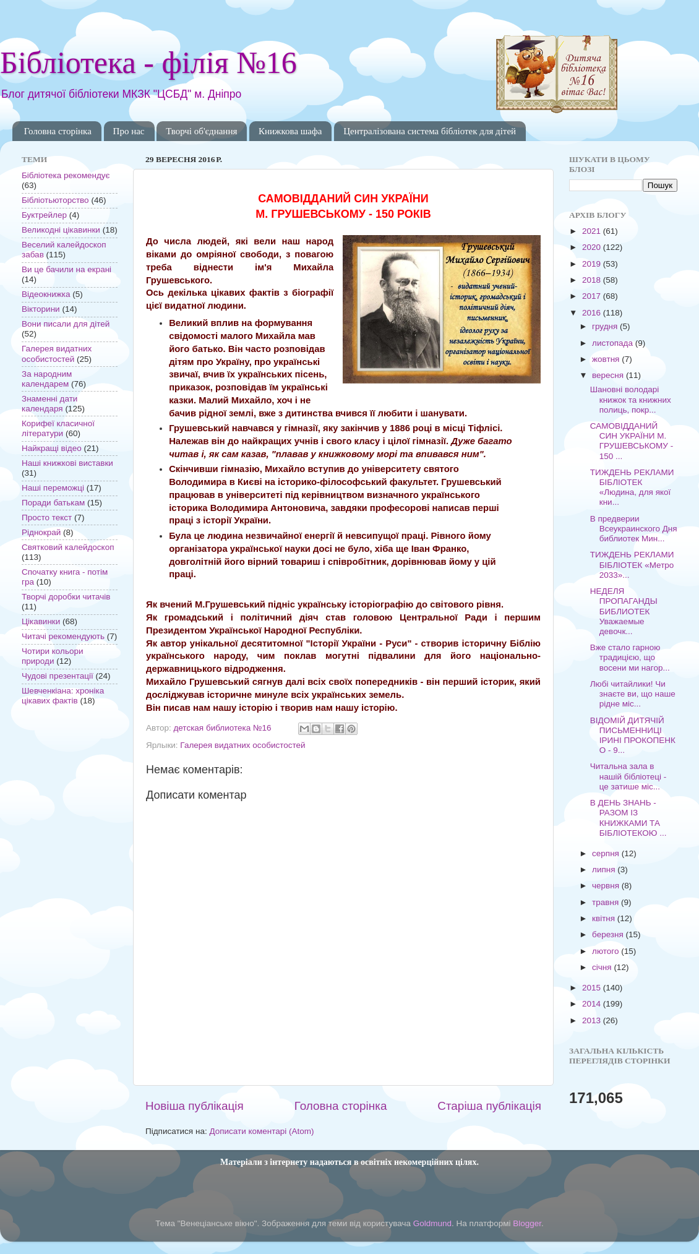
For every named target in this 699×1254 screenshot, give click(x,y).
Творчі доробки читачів (66, 596)
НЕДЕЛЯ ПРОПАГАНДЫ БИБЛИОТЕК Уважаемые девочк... (624, 611)
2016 (592, 312)
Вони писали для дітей (65, 324)
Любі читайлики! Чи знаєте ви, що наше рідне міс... (632, 693)
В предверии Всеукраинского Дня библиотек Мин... (633, 528)
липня (604, 869)
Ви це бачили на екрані (66, 269)
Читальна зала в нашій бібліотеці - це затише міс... (628, 776)
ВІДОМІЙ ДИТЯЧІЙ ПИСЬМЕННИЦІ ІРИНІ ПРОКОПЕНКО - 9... (632, 735)
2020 (592, 247)
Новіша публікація (194, 1105)
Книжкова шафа (290, 131)
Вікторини (41, 309)
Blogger (527, 1223)
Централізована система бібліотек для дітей (429, 131)
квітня (604, 918)
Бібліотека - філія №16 (148, 62)
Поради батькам (53, 502)
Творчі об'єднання (201, 131)
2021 (592, 231)
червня (607, 885)
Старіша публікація (489, 1105)
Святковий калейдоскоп (68, 547)
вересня (609, 375)
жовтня (607, 359)
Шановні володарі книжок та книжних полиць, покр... (630, 399)
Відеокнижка (46, 294)
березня (609, 934)
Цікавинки (41, 621)
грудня (606, 326)
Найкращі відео (52, 448)
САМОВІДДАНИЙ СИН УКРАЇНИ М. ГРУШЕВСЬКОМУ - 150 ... (631, 441)
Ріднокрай (41, 532)
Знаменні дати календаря (49, 403)
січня (603, 967)
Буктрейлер (44, 215)
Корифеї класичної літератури (58, 428)
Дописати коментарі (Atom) (261, 1131)
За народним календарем (47, 379)
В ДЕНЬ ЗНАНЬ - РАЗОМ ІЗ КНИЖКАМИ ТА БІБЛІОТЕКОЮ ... (628, 818)
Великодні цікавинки (61, 229)
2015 (592, 987)
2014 (592, 1003)
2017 (592, 296)
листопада (613, 343)
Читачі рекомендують (63, 636)
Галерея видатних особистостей (242, 745)
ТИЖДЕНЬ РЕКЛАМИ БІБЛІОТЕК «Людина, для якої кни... (632, 487)
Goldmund (432, 1223)
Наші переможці (53, 487)
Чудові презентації (57, 676)
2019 (592, 263)
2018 (592, 280)
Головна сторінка (58, 131)
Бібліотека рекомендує (65, 175)
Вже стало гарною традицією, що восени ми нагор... (630, 657)
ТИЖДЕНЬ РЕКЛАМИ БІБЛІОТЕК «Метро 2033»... (632, 564)
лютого (606, 951)
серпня (607, 853)
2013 (592, 1020)
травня (606, 902)
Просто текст (47, 517)
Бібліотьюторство (55, 200)
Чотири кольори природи (52, 656)
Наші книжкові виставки (67, 463)
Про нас (129, 131)
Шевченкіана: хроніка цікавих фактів (63, 695)
